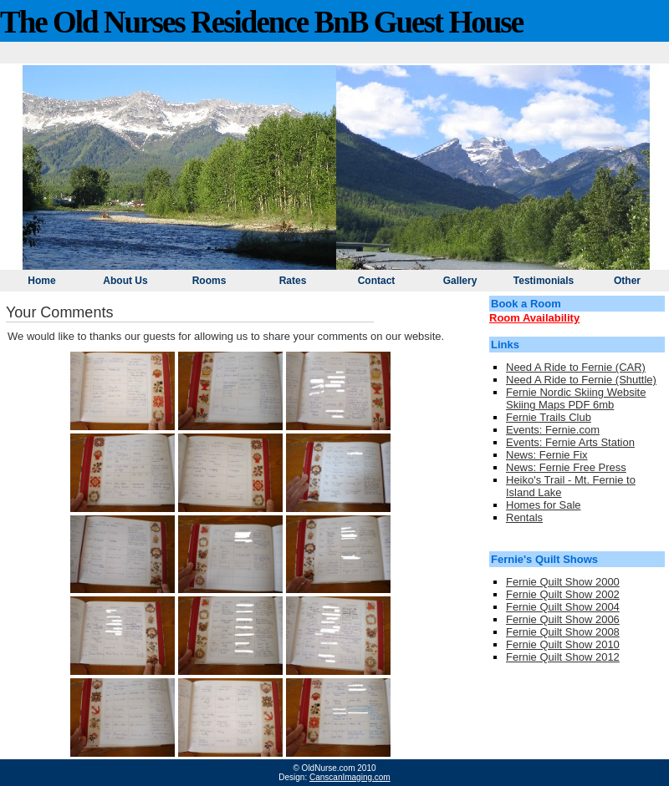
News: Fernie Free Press (566, 467)
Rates (293, 281)
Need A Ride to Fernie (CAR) (576, 367)
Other (627, 281)
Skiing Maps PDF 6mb (560, 404)
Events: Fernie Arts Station (570, 442)
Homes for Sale (543, 505)
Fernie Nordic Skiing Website (576, 392)
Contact (377, 281)
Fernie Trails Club (548, 417)
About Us (125, 281)
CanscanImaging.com (350, 777)
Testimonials (543, 281)
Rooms (209, 281)
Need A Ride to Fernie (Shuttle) (581, 379)
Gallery (460, 281)
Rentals (524, 517)
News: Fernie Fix (547, 455)
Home (41, 281)
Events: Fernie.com (553, 429)
